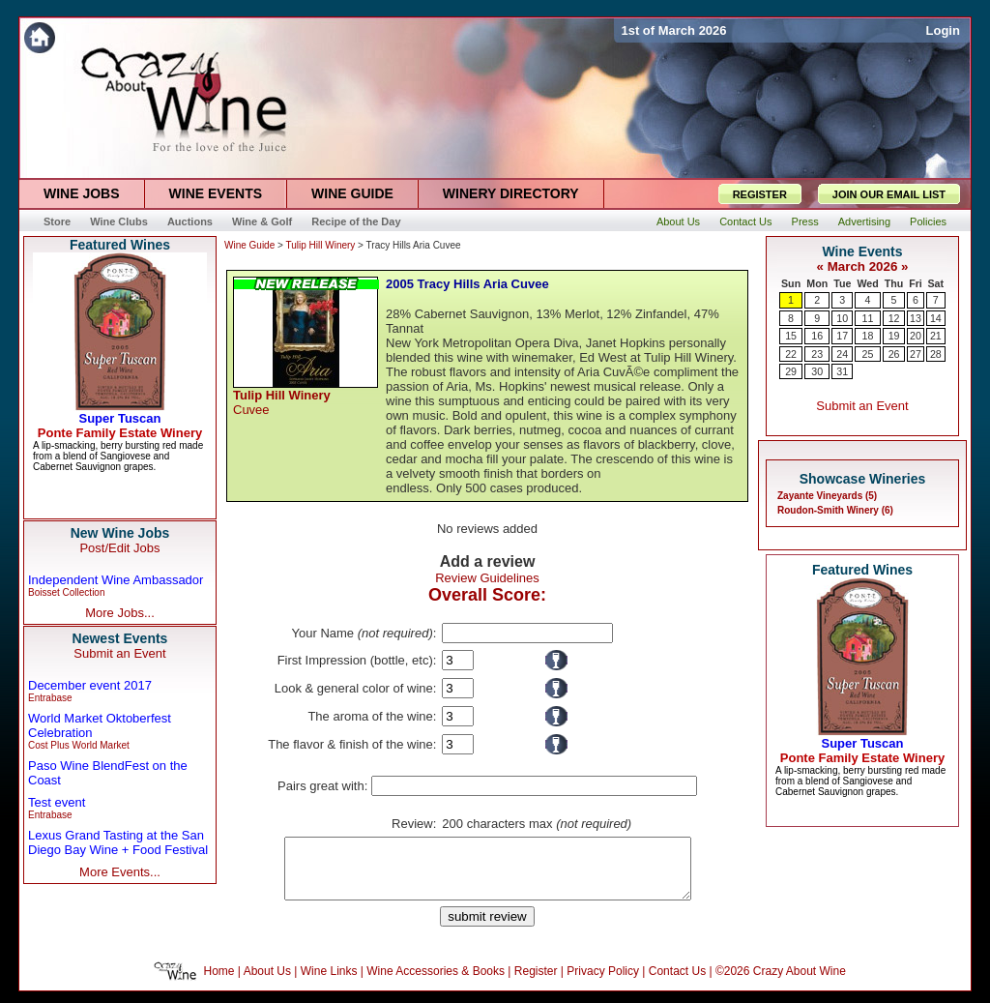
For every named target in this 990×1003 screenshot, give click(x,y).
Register (536, 982)
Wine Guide (249, 245)
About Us (267, 982)
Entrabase (50, 698)
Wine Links (329, 982)
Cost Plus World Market (79, 745)
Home (219, 982)
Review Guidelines (487, 578)
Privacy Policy (603, 982)
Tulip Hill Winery (320, 245)
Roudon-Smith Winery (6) (835, 510)
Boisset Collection (66, 592)
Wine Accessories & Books (435, 982)
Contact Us (677, 982)
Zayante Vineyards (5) (827, 495)
